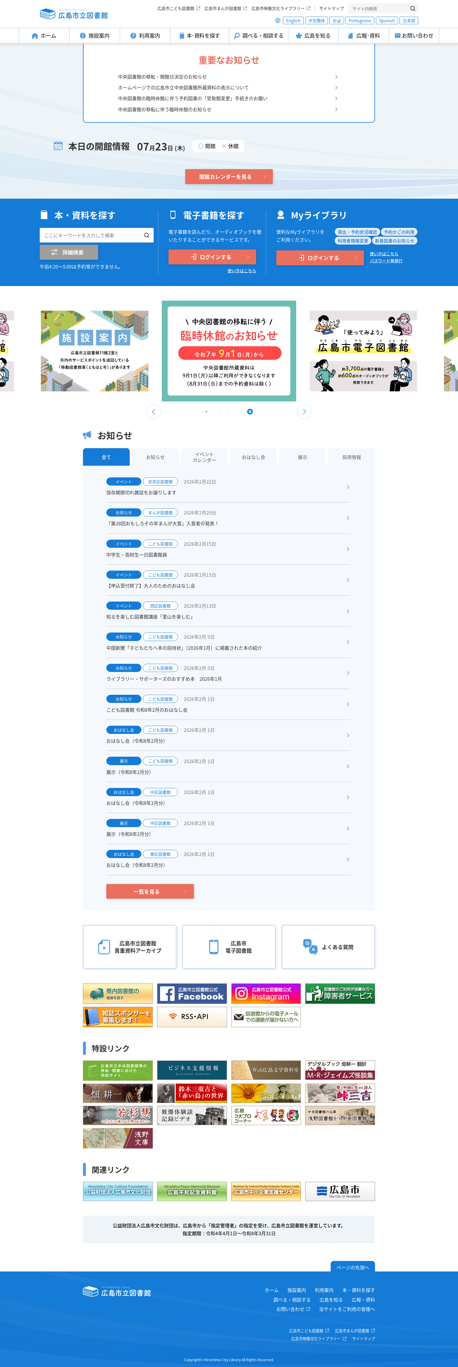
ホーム (272, 1289)
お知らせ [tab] (155, 456)
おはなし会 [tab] (253, 456)
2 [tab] (213, 413)
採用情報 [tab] (351, 456)
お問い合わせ (290, 1308)
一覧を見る (146, 891)
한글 (337, 20)
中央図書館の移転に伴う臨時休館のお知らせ (164, 109)
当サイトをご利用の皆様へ (347, 1308)
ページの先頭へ (352, 1267)
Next (304, 411)
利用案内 (324, 1289)
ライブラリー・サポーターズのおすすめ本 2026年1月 (164, 678)
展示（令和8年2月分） (130, 771)
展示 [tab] (302, 456)
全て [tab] (106, 456)
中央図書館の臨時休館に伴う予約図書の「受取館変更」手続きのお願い (193, 98)
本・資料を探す (358, 1289)
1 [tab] (206, 413)
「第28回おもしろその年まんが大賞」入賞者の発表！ (162, 523)
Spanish (387, 20)
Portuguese (360, 20)
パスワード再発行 (386, 261)
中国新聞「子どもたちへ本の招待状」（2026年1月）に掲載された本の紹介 (184, 647)
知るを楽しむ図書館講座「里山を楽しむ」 (150, 616)
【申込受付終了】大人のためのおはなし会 (150, 585)
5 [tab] (234, 413)
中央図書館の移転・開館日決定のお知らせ (162, 76)
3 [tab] (220, 413)
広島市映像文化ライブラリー (278, 8)
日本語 (409, 20)
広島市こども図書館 (175, 8)
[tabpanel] (229, 351)
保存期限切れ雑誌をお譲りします (141, 492)
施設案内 (296, 1289)
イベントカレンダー (204, 457)
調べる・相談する (292, 1299)
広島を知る (331, 1299)
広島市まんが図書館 (222, 8)
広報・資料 (363, 1299)
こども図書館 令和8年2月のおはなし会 (147, 709)
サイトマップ (331, 8)
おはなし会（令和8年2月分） (137, 740)
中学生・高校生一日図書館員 (136, 554)
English (293, 20)
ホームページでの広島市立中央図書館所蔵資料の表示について (183, 87)
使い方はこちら (242, 270)
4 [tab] (227, 413)
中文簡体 (316, 20)
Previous (153, 411)
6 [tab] (241, 413)
